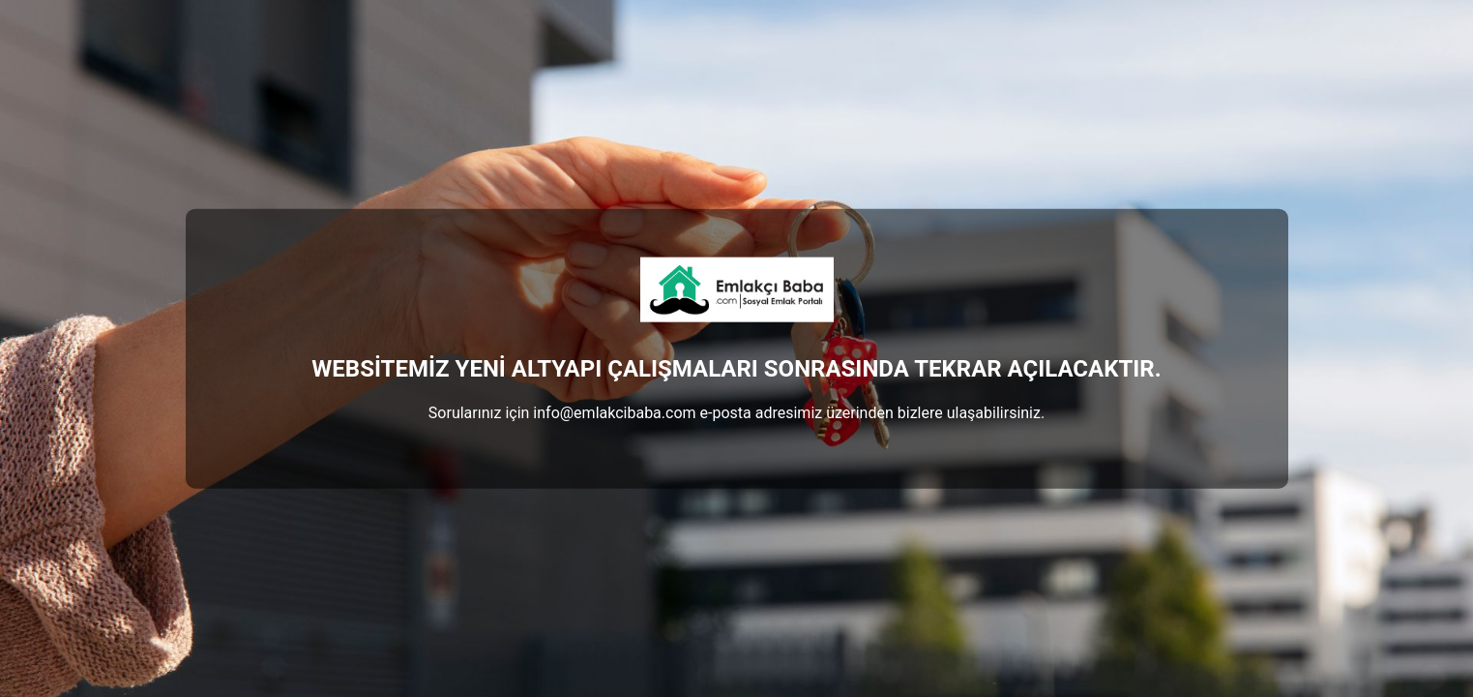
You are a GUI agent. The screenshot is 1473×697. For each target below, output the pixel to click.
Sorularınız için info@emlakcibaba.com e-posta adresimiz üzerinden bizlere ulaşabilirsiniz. (736, 412)
